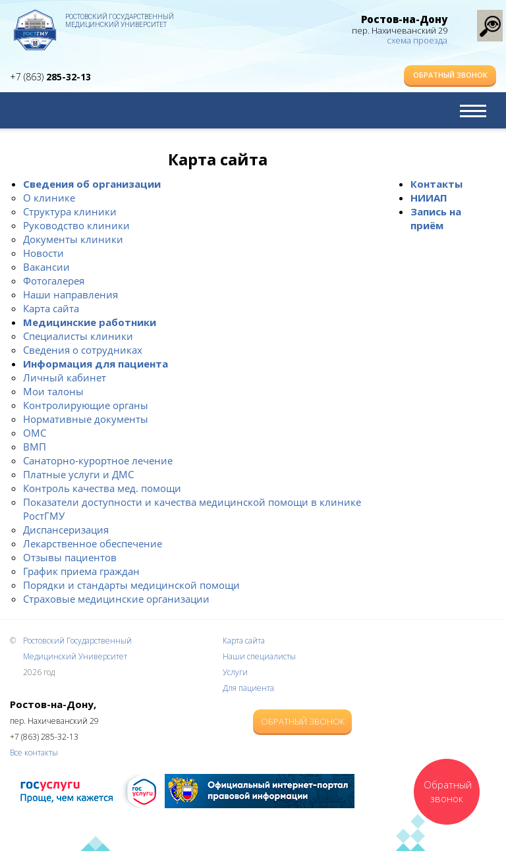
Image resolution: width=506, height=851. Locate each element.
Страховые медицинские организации (116, 598)
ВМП (34, 446)
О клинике (49, 197)
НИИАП (428, 197)
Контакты (436, 183)
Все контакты (34, 752)
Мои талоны (53, 391)
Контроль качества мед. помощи (102, 488)
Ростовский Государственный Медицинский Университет (119, 20)
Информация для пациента (95, 363)
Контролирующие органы (85, 405)
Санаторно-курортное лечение (98, 460)
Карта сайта (51, 308)
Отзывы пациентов (70, 557)
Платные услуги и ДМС (78, 474)
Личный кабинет (64, 377)
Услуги (235, 672)
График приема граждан (81, 571)
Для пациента (248, 688)
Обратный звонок (450, 75)
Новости (43, 253)
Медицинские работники (89, 322)
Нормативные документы (85, 418)
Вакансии (46, 266)
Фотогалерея (53, 280)
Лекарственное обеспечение (92, 543)
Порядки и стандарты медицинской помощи (131, 584)
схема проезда (417, 40)
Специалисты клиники (78, 336)
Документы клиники (73, 239)
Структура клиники (70, 211)
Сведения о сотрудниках (82, 349)
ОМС (34, 432)
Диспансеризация (66, 529)
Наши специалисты (259, 656)
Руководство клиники (76, 225)
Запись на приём (435, 218)
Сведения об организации (92, 183)
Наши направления (70, 294)
